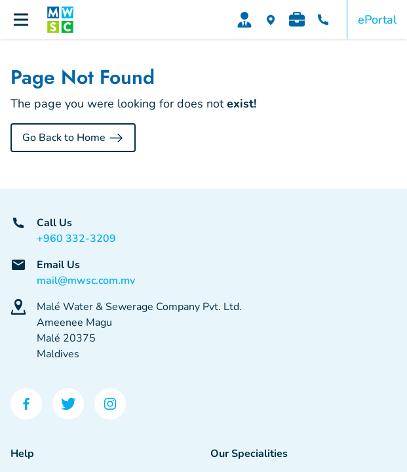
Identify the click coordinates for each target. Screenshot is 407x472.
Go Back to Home (73, 138)
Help (22, 453)
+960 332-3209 (76, 238)
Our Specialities (249, 453)
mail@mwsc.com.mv (86, 280)
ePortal (377, 20)
